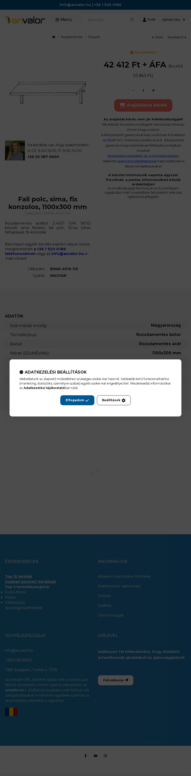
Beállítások (113, 400)
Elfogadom (77, 400)
